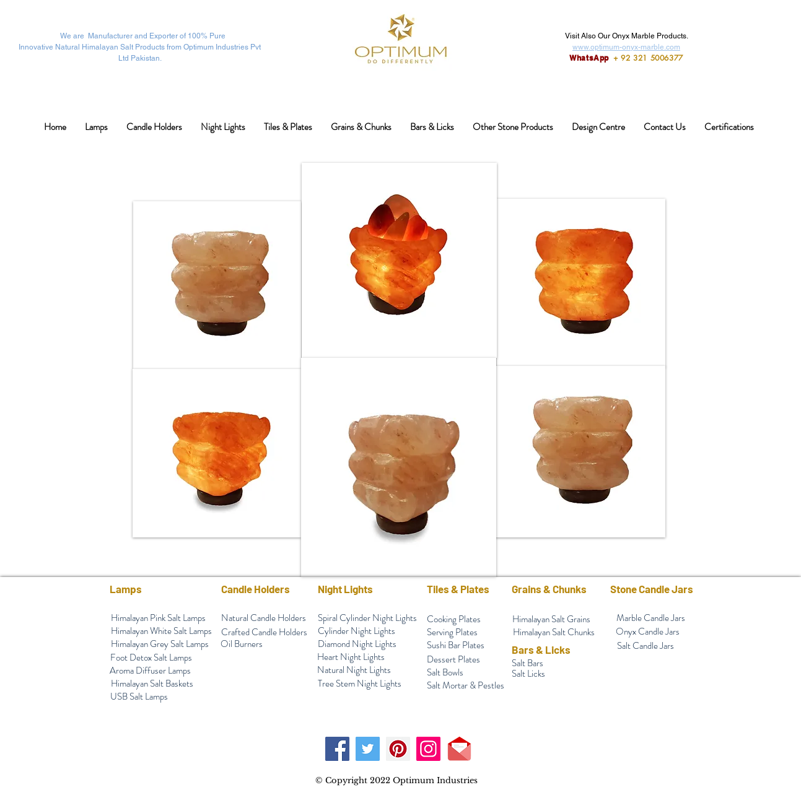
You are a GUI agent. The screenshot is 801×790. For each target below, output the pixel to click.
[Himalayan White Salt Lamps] (162, 631)
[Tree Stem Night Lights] (359, 683)
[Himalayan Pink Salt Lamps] (158, 618)
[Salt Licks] (529, 673)
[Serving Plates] (452, 632)
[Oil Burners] (242, 644)
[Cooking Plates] (454, 619)
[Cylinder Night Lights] (357, 631)
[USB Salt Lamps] (139, 696)
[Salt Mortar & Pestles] (466, 685)
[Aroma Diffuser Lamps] (150, 670)
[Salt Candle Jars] (645, 646)
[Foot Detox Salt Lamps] (151, 657)
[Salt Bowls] (445, 672)
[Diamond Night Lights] (357, 644)
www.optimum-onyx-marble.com (626, 47)
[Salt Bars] (527, 663)
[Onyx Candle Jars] (648, 631)
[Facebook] (337, 749)
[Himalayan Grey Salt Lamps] (160, 644)
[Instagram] (428, 749)
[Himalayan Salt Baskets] (152, 683)
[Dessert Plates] (453, 659)
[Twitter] (368, 749)
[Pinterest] (398, 749)
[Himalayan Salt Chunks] (554, 632)
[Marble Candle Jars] (650, 618)
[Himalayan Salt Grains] (552, 619)
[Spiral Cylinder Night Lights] (367, 618)
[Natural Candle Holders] (264, 618)
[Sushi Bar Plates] (456, 645)
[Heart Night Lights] (351, 657)
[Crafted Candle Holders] (264, 632)
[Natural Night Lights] (354, 670)
